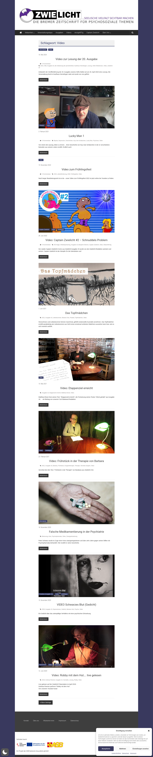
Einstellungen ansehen (141, 749)
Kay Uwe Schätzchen (79, 140)
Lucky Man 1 (76, 136)
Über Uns (106, 33)
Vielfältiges (61, 229)
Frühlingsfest (74, 174)
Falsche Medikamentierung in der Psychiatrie (76, 531)
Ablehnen (122, 749)
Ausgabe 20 (50, 66)
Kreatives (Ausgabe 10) (46, 594)
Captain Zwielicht (92, 33)
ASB (45, 66)
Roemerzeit (42, 664)
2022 (55, 174)
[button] (149, 731)
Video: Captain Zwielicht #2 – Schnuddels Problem (76, 240)
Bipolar (56, 140)
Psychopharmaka (57, 536)
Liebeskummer (57, 317)
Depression (62, 140)
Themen (41, 125)
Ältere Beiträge (46, 702)
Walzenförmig (107, 244)
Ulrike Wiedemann (97, 66)
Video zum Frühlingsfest (76, 169)
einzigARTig (79, 33)
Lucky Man (89, 140)
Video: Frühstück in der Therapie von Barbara (76, 461)
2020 (43, 609)
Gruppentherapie (69, 465)
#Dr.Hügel (57, 244)
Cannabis (66, 680)
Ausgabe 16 (48, 317)
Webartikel (29, 33)
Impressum (133, 753)
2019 (43, 680)
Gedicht (64, 609)
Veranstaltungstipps (45, 33)
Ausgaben (59, 33)
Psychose (96, 140)
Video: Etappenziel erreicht (76, 388)
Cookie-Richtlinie (116, 753)
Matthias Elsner (65, 393)
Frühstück (61, 465)
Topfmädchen (79, 317)
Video (50, 49)
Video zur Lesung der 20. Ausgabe (76, 59)
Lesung (90, 66)
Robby (76, 680)
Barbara (55, 465)
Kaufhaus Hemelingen (80, 66)
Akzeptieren (106, 749)
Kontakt (26, 721)
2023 (41, 66)
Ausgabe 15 (74, 244)
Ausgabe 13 (59, 680)
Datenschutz (125, 753)
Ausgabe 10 (48, 609)
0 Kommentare (45, 64)
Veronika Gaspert (85, 465)
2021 (43, 317)
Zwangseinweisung (71, 536)
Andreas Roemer (50, 680)
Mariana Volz (65, 317)
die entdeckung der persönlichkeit (64, 66)
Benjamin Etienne (84, 244)
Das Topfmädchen (76, 313)
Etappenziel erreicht (55, 393)
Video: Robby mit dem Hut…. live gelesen (76, 675)
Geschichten (69, 140)
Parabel (72, 317)
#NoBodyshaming (65, 244)
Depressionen (57, 609)
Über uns (36, 721)
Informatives (42, 49)
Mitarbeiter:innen (48, 721)
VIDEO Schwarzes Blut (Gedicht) (76, 604)
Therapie (77, 465)
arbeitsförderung (62, 174)
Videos (68, 33)
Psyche (77, 609)
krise (49, 536)
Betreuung (45, 536)
